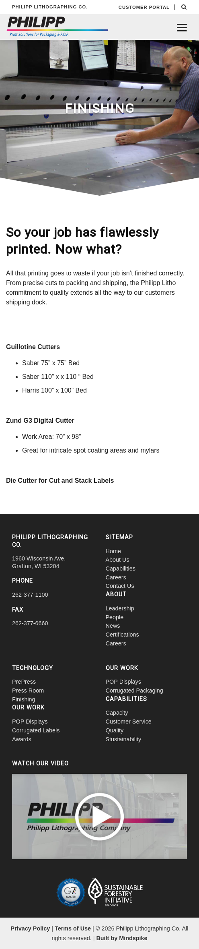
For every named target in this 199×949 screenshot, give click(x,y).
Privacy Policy (30, 928)
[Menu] (182, 27)
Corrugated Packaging (134, 690)
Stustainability (124, 739)
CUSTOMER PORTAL (144, 7)
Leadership (120, 608)
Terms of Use (73, 928)
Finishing (23, 699)
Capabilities (120, 568)
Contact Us (120, 586)
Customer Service (129, 721)
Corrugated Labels (35, 730)
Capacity (117, 712)
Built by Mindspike (121, 938)
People (115, 617)
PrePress (24, 681)
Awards (21, 739)
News (113, 625)
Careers (116, 577)
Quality (115, 730)
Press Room (28, 690)
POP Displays (30, 721)
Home (113, 551)
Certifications (122, 634)
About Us (117, 559)
